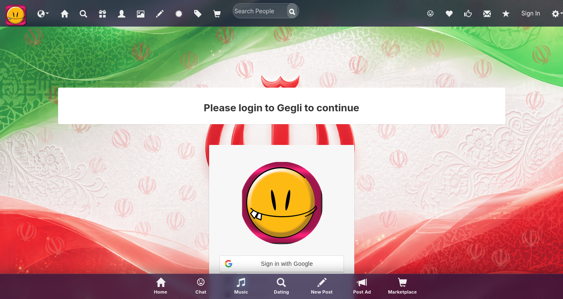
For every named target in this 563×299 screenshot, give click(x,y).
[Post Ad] (362, 286)
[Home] (161, 286)
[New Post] (322, 286)
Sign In (531, 13)
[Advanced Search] (281, 286)
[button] (43, 13)
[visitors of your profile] (402, 286)
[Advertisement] (282, 60)
